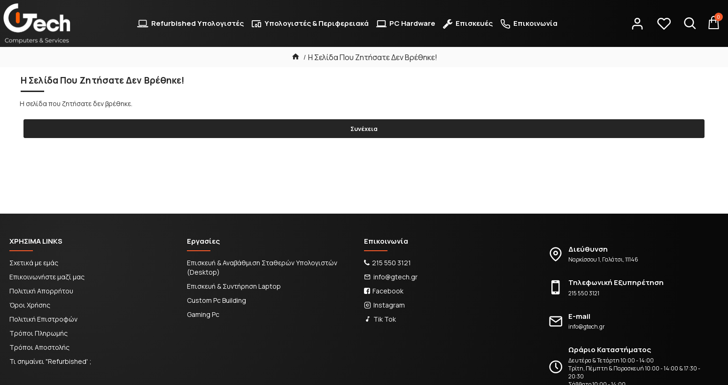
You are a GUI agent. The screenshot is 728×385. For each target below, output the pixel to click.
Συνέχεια (364, 128)
